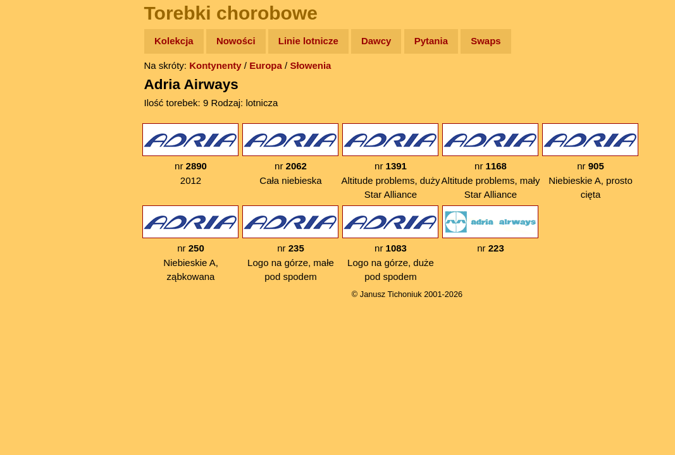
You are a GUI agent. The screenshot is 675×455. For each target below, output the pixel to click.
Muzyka (38, 187)
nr (490, 229)
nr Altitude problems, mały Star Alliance (491, 161)
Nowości (236, 40)
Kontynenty (215, 65)
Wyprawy (42, 90)
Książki (37, 163)
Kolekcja (174, 40)
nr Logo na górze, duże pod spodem (390, 243)
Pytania (431, 40)
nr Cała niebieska (290, 154)
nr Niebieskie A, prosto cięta (590, 161)
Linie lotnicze (308, 40)
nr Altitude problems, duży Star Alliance (391, 161)
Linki (32, 236)
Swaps (486, 40)
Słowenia (310, 65)
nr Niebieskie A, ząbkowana (190, 243)
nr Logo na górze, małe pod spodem (290, 243)
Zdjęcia (37, 114)
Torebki (38, 260)
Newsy (36, 138)
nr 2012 (190, 154)
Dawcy (376, 40)
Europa (265, 65)
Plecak (36, 212)
